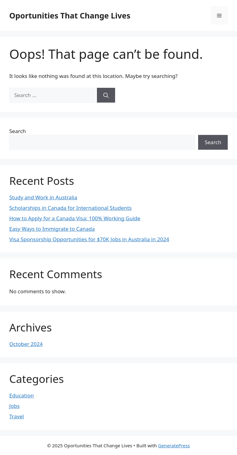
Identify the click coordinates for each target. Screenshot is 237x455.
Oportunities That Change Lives (69, 15)
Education (21, 395)
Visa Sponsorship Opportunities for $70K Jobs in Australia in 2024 (89, 239)
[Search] (106, 95)
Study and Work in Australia (43, 197)
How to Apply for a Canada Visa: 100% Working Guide (74, 218)
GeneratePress (174, 445)
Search (17, 131)
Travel (16, 416)
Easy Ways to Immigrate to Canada (52, 228)
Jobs (14, 405)
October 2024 (26, 343)
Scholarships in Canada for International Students (70, 207)
